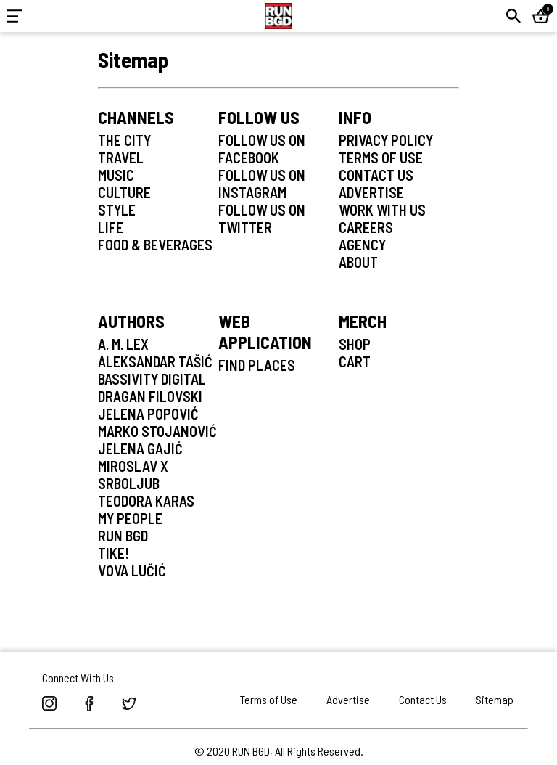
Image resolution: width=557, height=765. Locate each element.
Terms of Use (268, 699)
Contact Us (423, 699)
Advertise (348, 699)
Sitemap (494, 699)
